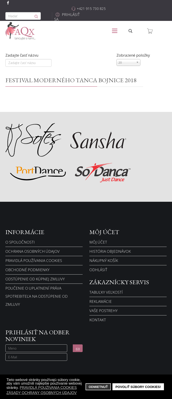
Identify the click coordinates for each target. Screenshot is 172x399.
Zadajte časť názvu (22, 55)
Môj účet (98, 242)
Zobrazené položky (133, 55)
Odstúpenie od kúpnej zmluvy (35, 279)
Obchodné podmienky (27, 269)
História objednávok (110, 251)
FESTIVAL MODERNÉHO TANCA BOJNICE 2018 (70, 80)
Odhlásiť (98, 269)
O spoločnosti (20, 242)
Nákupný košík (103, 260)
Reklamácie (100, 301)
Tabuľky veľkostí (106, 292)
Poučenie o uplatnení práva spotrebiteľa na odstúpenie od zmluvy (36, 296)
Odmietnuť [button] (98, 387)
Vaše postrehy (103, 310)
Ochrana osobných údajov (32, 251)
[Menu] (115, 31)
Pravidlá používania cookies (33, 260)
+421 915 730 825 (91, 8)
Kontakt (97, 319)
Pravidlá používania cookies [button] (48, 388)
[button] (67, 17)
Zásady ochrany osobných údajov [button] (41, 393)
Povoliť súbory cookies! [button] (138, 387)
